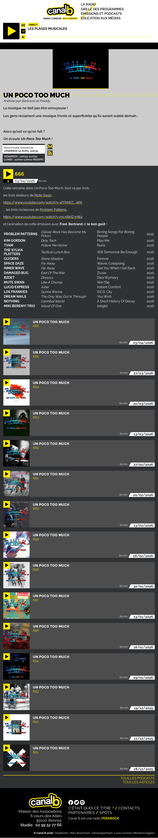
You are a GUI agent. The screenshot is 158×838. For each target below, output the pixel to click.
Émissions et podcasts (101, 14)
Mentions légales (144, 833)
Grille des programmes (102, 9)
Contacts (129, 808)
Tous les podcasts (138, 778)
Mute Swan (42, 195)
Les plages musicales (47, 29)
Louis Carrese (122, 833)
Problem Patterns (53, 210)
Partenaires (81, 812)
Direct (33, 24)
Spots (105, 812)
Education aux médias (101, 18)
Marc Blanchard (80, 833)
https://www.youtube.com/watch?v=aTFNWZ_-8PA (42, 202)
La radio (88, 5)
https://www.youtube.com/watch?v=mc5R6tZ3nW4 (42, 217)
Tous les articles (139, 782)
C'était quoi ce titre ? (91, 808)
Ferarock (110, 818)
